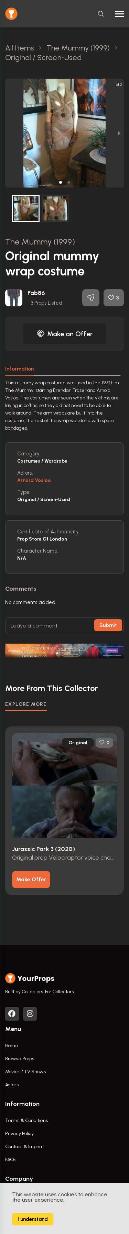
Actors (12, 1085)
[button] (60, 182)
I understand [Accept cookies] (33, 1219)
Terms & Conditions (26, 1120)
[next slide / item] (119, 133)
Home (11, 1046)
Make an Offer (64, 334)
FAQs (10, 1160)
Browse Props (19, 1059)
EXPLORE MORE (26, 704)
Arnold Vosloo (34, 480)
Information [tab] (19, 369)
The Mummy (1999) (40, 242)
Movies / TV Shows (25, 1072)
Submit (108, 625)
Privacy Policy (19, 1133)
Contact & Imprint (24, 1147)
